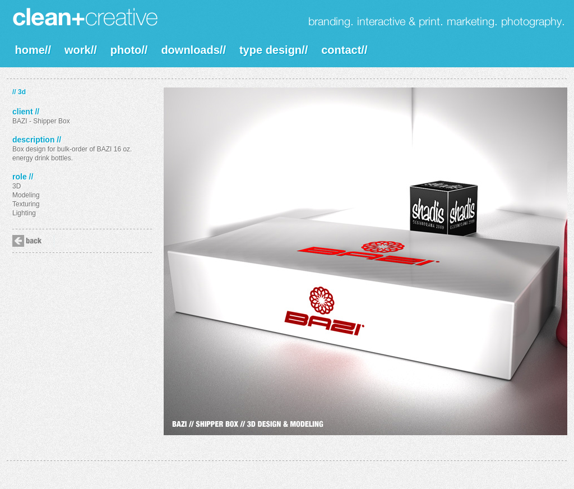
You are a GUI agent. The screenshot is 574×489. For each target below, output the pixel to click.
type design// (273, 50)
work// (80, 50)
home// (33, 50)
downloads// (193, 50)
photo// (129, 50)
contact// (344, 50)
